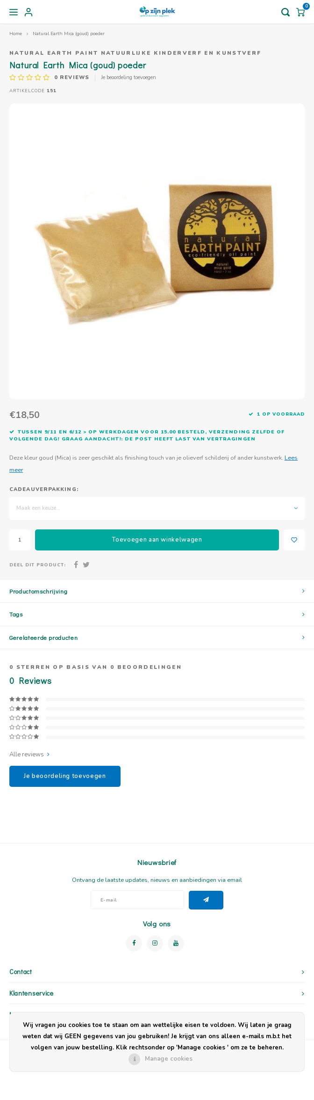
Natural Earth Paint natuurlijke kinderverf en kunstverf (135, 53)
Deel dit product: (37, 565)
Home (15, 33)
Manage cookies (169, 1059)
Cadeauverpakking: (43, 489)
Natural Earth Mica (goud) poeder (69, 33)
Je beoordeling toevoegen (128, 77)
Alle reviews (29, 754)
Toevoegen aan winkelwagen (157, 539)
